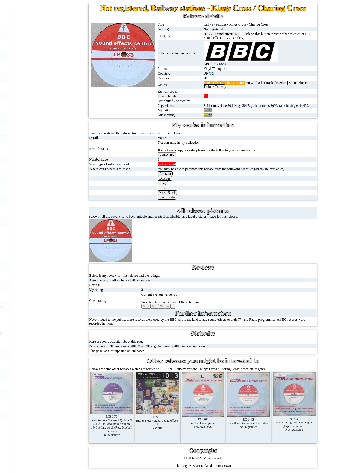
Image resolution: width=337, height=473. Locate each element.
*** (161, 306)
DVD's (41, 149)
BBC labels (53, 265)
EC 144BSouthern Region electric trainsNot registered (248, 421)
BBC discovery (55, 255)
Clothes (42, 221)
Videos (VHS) (46, 138)
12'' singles (44, 45)
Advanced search (58, 405)
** (168, 306)
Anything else (46, 231)
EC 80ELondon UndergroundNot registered (203, 421)
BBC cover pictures (58, 276)
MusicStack (167, 192)
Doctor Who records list (61, 307)
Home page (44, 25)
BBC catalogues (56, 286)
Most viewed (55, 374)
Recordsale (167, 197)
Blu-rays (43, 159)
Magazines (44, 200)
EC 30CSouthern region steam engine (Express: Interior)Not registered (294, 422)
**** (154, 306)
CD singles (44, 66)
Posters (42, 190)
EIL (162, 188)
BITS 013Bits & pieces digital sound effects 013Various (157, 421)
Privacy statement (59, 415)
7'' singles (43, 35)
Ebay (162, 183)
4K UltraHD (45, 169)
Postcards (43, 180)
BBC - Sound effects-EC (222, 34)
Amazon (165, 173)
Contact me (54, 384)
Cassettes (43, 118)
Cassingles (44, 56)
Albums (42, 107)
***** (146, 306)
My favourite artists (60, 343)
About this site (57, 354)
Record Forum (57, 364)
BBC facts (52, 296)
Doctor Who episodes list (62, 317)
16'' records (44, 97)
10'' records (44, 87)
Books (41, 210)
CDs (40, 128)
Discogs (164, 178)
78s (39, 76)
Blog (50, 395)
